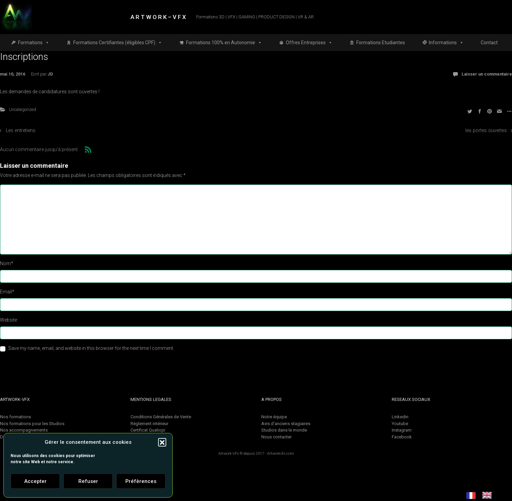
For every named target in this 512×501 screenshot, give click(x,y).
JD (50, 74)
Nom (6, 263)
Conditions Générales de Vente (160, 416)
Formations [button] (33, 42)
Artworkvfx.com (280, 453)
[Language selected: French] (482, 495)
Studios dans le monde (284, 430)
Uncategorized (22, 109)
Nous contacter (276, 436)
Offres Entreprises (309, 42)
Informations (446, 42)
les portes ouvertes (486, 130)
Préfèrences (140, 481)
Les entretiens (20, 130)
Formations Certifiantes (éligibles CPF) (117, 42)
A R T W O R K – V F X (158, 17)
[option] (488, 495)
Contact (489, 42)
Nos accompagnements (24, 430)
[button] (162, 442)
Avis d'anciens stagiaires (285, 423)
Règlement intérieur (149, 423)
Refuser (88, 481)
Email (7, 291)
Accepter (35, 481)
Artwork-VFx (228, 453)
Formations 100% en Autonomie (224, 42)
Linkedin (400, 416)
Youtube (400, 423)
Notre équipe (274, 416)
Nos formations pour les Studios (32, 423)
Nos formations (15, 416)
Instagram (402, 430)
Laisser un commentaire (487, 74)
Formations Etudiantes (380, 42)
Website (8, 320)
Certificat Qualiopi (147, 430)
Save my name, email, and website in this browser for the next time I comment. (91, 348)
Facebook (402, 436)
